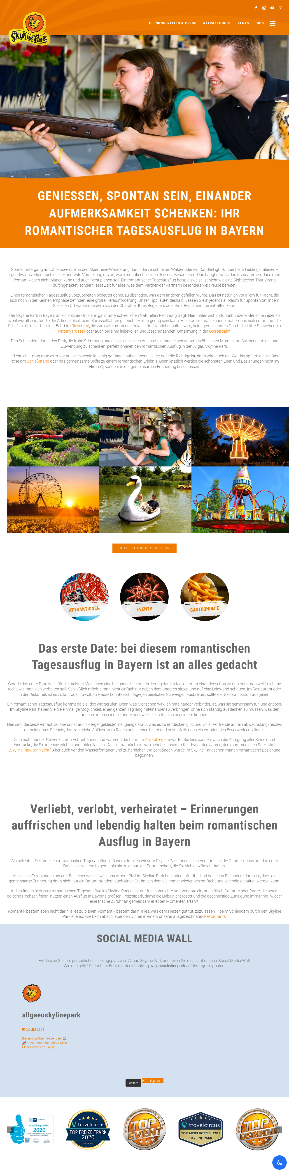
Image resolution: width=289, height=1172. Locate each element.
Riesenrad (80, 325)
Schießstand (38, 361)
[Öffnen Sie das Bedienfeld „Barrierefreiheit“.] (279, 1162)
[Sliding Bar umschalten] (273, 23)
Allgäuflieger (156, 739)
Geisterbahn (220, 331)
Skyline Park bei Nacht (29, 750)
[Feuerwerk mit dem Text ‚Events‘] (144, 574)
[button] (10, 1129)
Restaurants (215, 916)
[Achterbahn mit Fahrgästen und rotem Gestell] (84, 574)
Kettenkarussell (71, 331)
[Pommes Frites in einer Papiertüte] (204, 574)
